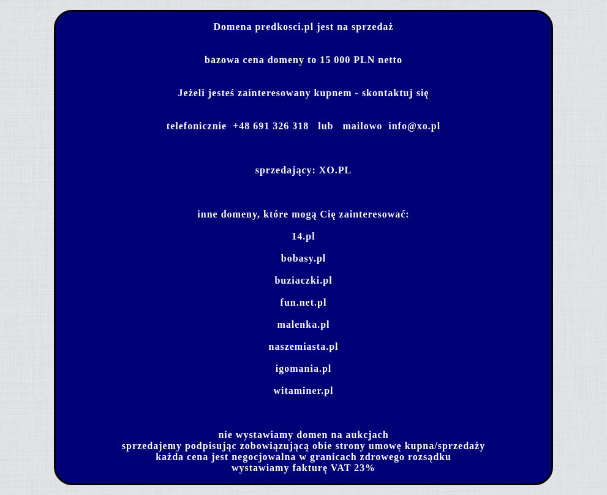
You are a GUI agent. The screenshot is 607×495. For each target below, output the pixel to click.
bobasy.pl (303, 258)
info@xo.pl (414, 126)
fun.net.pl (304, 302)
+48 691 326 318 (271, 126)
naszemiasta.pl (304, 346)
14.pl (303, 236)
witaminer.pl (303, 390)
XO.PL (335, 170)
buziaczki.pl (303, 280)
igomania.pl (303, 368)
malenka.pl (303, 324)
